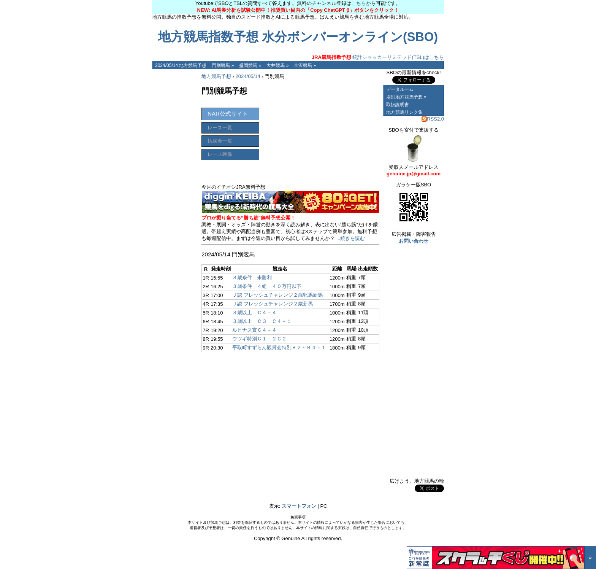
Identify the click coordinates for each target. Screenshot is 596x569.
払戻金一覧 (220, 141)
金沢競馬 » (305, 65)
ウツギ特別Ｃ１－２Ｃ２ (259, 339)
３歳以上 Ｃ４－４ (254, 312)
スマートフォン (299, 506)
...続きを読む (350, 238)
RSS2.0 (433, 119)
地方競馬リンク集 (404, 112)
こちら (358, 3)
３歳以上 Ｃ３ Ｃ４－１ (262, 321)
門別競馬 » (223, 65)
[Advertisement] (175, 183)
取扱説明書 (397, 104)
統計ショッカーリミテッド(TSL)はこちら (378, 57)
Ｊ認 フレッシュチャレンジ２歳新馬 (272, 304)
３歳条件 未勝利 (252, 277)
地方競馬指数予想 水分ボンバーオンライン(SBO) (298, 37)
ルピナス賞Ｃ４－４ (254, 330)
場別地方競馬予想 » (406, 97)
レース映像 (220, 154)
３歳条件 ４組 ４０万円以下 (266, 286)
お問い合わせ (413, 241)
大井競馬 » (277, 65)
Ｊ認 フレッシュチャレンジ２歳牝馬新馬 (277, 295)
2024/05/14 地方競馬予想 (180, 65)
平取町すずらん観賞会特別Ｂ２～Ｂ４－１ (279, 347)
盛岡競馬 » (250, 65)
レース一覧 (220, 127)
